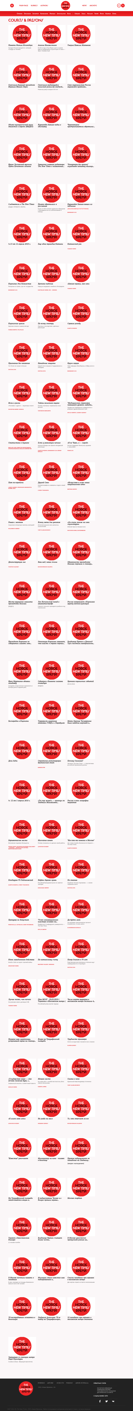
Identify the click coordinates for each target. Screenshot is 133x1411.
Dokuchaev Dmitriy (43, 887)
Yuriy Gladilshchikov (44, 530)
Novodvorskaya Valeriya (45, 566)
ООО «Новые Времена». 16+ (47, 1387)
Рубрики (41, 1383)
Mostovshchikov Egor (14, 848)
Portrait (52, 14)
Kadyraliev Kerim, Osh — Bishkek (47, 290)
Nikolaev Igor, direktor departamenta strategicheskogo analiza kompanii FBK (20, 448)
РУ (119, 5)
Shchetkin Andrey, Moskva (16, 409)
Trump (96, 14)
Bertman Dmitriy (72, 489)
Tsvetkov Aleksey (13, 566)
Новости (60, 1383)
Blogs (69, 14)
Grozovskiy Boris (13, 965)
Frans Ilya (70, 450)
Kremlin (108, 14)
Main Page (23, 6)
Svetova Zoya (12, 369)
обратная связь (99, 1383)
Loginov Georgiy (81, 412)
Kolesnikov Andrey (14, 528)
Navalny (90, 14)
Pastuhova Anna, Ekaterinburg (76, 530)
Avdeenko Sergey (43, 1123)
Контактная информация (104, 1388)
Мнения (69, 1383)
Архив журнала (82, 1383)
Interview (36, 14)
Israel (84, 14)
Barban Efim (41, 767)
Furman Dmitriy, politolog (16, 329)
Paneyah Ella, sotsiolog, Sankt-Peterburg (20, 924)
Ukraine (77, 14)
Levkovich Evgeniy (43, 846)
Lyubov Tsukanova (43, 490)
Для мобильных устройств (105, 1392)
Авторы (50, 1383)
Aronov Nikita (12, 846)
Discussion (27, 14)
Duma (114, 14)
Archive (93, 6)
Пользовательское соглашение (106, 1391)
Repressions (44, 14)
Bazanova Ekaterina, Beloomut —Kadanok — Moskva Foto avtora (21, 847)
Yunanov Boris (71, 248)
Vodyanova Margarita (44, 410)
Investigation (61, 14)
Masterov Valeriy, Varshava (46, 964)
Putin (102, 14)
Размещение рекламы (103, 1389)
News (84, 6)
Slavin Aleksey (71, 1045)
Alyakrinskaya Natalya (74, 927)
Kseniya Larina (42, 1086)
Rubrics (34, 6)
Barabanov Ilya (71, 212)
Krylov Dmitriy (71, 412)
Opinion (19, 14)
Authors (44, 6)
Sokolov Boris (12, 1087)
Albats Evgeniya (72, 328)
